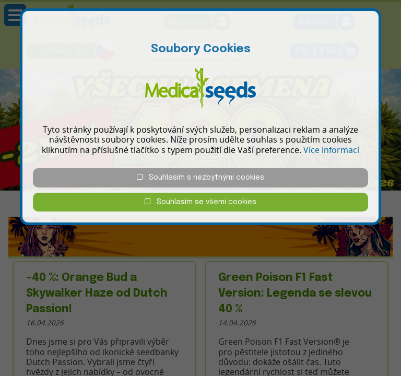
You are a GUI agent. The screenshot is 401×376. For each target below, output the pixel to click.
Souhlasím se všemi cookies (200, 202)
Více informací (331, 150)
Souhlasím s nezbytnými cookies (200, 177)
